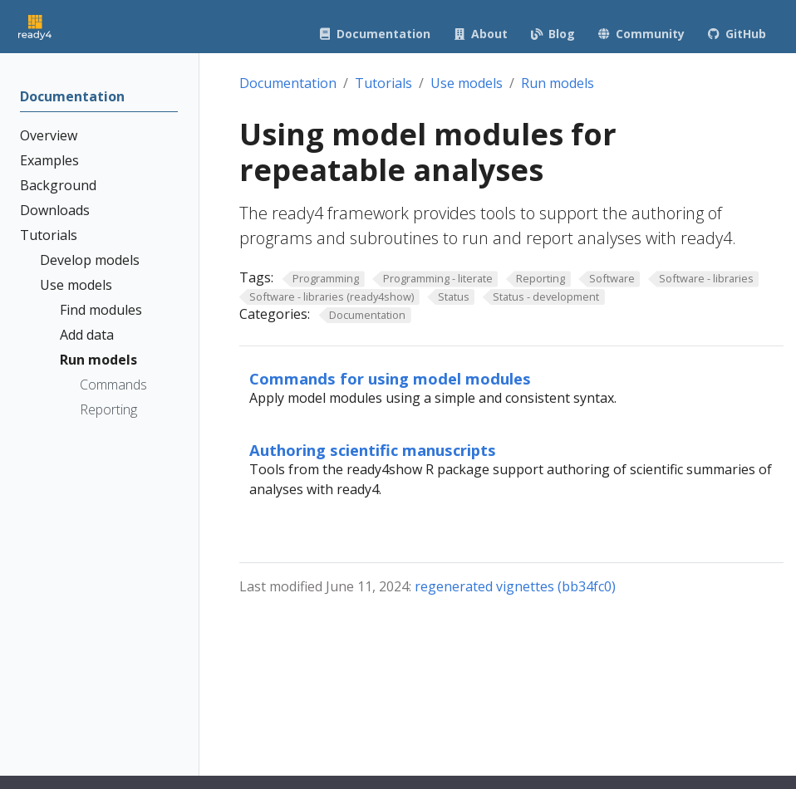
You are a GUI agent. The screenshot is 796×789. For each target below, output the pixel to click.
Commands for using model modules (390, 378)
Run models (557, 83)
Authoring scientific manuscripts (372, 449)
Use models (466, 83)
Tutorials (383, 83)
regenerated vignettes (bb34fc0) (515, 586)
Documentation (288, 83)
